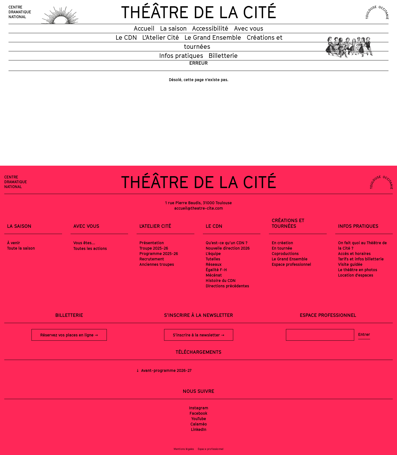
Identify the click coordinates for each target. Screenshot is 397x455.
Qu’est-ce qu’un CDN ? (226, 242)
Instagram (198, 407)
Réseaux (214, 264)
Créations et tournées (288, 223)
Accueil (144, 28)
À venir (13, 242)
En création (282, 242)
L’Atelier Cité (160, 37)
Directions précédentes (227, 285)
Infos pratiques (181, 55)
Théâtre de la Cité (198, 12)
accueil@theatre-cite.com (198, 208)
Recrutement (151, 258)
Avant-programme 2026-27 (166, 370)
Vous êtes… (84, 242)
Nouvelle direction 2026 (228, 248)
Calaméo (198, 424)
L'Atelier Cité (155, 226)
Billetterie (223, 55)
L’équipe (213, 253)
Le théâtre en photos (357, 269)
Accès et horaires (354, 253)
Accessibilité (210, 28)
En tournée (282, 248)
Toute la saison (21, 248)
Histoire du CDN (220, 280)
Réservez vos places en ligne (67, 334)
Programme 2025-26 (158, 253)
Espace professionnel (291, 264)
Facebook (198, 413)
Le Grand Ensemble (212, 37)
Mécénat (214, 275)
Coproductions (285, 253)
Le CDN (126, 37)
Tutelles (213, 258)
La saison (173, 28)
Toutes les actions (90, 248)
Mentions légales (184, 448)
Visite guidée (350, 264)
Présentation (151, 242)
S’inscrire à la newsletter (197, 334)
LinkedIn (198, 429)
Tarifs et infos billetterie (361, 258)
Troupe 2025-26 (153, 248)
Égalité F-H (216, 269)
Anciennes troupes (156, 264)
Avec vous (248, 28)
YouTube (198, 418)
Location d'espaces (355, 275)
